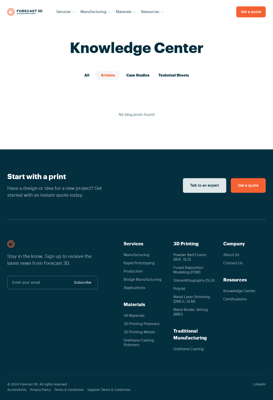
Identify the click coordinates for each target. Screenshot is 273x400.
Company (234, 243)
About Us (231, 255)
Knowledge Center (239, 291)
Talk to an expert (204, 185)
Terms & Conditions (69, 390)
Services (133, 243)
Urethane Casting (188, 349)
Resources (235, 280)
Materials (134, 304)
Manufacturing (136, 255)
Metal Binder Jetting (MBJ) (190, 312)
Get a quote (251, 12)
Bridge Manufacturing (142, 279)
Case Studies (137, 75)
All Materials (134, 316)
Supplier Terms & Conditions (108, 390)
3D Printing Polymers (141, 324)
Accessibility (16, 390)
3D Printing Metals (139, 332)
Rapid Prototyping (139, 263)
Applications (134, 288)
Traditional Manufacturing (190, 334)
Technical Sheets (174, 75)
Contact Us (233, 263)
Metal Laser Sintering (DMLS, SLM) (191, 299)
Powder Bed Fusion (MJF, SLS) (189, 257)
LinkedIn (259, 384)
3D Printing (186, 243)
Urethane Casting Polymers (139, 343)
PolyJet (179, 289)
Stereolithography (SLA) (194, 280)
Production (133, 271)
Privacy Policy (40, 390)
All (86, 75)
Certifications (235, 299)
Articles (108, 75)
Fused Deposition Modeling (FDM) (188, 270)
